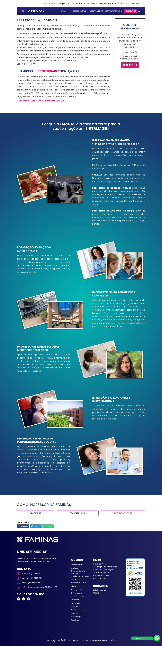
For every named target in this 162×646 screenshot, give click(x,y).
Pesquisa (62, 3)
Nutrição (74, 613)
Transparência (99, 578)
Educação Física (77, 589)
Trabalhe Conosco (101, 575)
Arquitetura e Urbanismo (80, 576)
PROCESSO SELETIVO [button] (79, 11)
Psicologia (75, 620)
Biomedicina (76, 579)
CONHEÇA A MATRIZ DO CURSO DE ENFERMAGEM (41, 100)
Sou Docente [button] (90, 3)
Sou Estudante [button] (75, 3)
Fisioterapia (75, 603)
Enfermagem (76, 593)
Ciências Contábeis (79, 583)
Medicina (74, 606)
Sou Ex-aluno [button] (121, 3)
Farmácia (75, 600)
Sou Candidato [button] (106, 3)
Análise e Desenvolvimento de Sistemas (79, 570)
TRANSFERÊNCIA (77, 513)
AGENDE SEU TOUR (123, 513)
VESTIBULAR (35, 513)
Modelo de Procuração (103, 569)
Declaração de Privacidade (105, 567)
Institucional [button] (50, 3)
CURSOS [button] (65, 11)
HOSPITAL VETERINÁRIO (113, 11)
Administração (77, 565)
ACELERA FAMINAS (96, 11)
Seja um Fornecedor (102, 572)
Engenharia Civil (77, 596)
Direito (73, 586)
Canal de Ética (99, 564)
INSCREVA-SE (130, 11)
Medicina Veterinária (79, 610)
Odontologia (76, 617)
